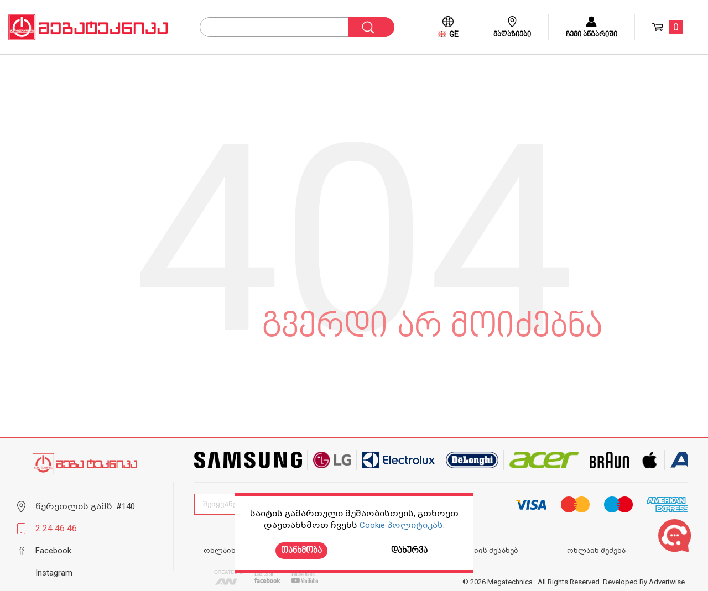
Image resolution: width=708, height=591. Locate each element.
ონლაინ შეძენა (596, 551)
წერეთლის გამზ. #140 (85, 506)
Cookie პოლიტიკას (401, 525)
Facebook (53, 551)
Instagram (53, 573)
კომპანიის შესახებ (482, 551)
